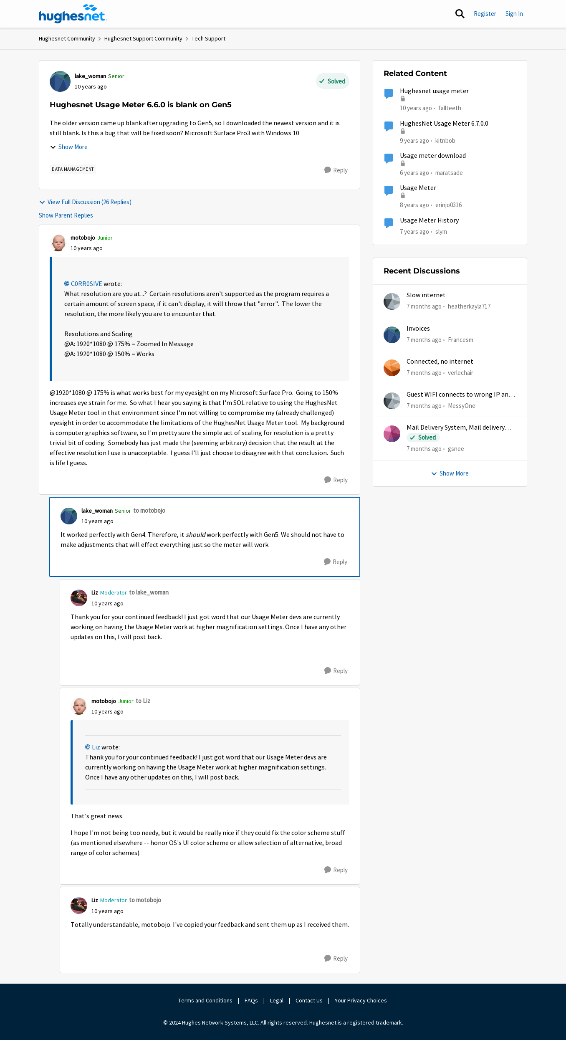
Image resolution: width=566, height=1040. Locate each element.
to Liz (143, 701)
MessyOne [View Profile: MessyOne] (461, 406)
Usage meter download (433, 156)
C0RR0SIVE (86, 284)
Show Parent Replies (66, 215)
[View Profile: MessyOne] (392, 400)
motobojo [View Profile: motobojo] (83, 237)
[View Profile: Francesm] (392, 334)
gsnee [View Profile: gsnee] (456, 449)
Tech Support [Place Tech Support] (208, 38)
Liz (96, 747)
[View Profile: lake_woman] (60, 81)
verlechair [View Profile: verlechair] (460, 373)
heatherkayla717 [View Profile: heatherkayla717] (469, 306)
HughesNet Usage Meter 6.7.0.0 (444, 123)
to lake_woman (149, 592)
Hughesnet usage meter (434, 91)
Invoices (418, 328)
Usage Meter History (429, 220)
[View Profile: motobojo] (58, 243)
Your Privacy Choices (361, 1000)
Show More (69, 147)
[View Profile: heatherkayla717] (392, 301)
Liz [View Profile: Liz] (94, 592)
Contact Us (309, 1000)
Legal (276, 1000)
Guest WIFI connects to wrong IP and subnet (459, 394)
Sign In (514, 14)
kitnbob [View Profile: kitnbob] (445, 140)
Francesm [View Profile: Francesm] (460, 339)
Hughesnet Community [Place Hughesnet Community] (67, 38)
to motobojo (149, 510)
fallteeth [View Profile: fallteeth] (449, 108)
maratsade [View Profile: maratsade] (449, 173)
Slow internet (426, 295)
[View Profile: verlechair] (392, 367)
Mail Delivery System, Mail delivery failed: (456, 427)
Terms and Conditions (205, 1000)
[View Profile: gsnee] (392, 433)
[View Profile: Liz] (79, 598)
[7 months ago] (424, 306)
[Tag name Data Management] (73, 169)
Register (485, 14)
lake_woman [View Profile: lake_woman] (90, 76)
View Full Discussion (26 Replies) (85, 202)
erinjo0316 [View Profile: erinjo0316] (448, 205)
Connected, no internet (440, 361)
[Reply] (336, 170)
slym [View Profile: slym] (441, 231)
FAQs (251, 1000)
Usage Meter (418, 188)
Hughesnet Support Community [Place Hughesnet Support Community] (143, 38)
